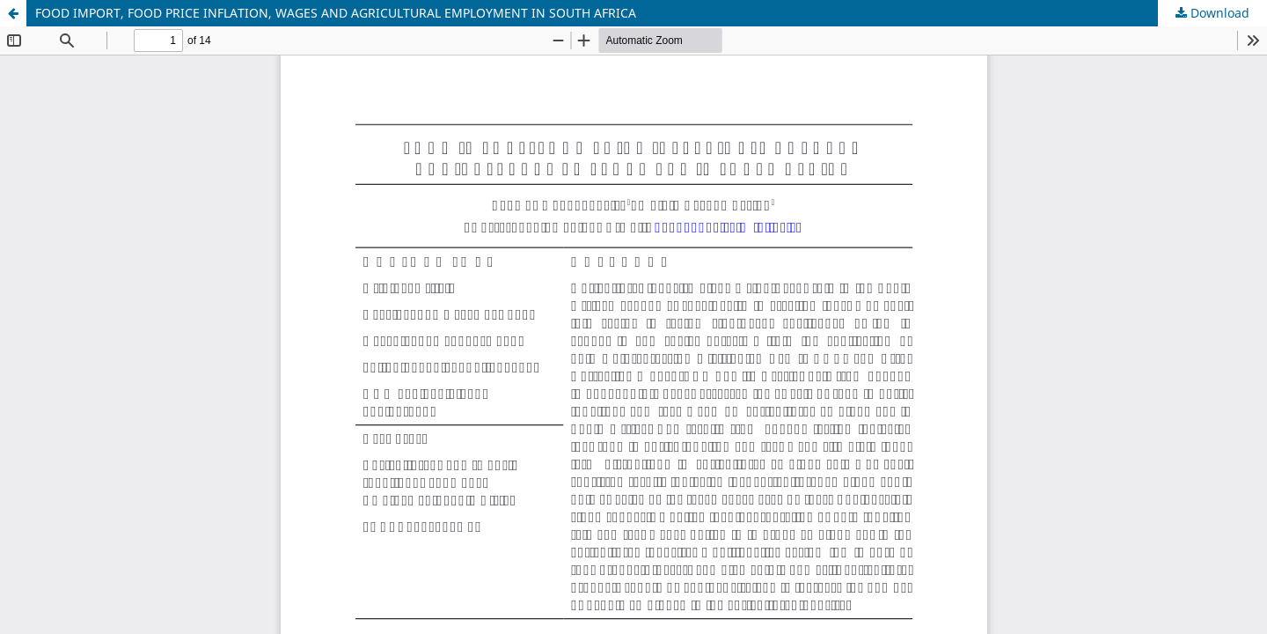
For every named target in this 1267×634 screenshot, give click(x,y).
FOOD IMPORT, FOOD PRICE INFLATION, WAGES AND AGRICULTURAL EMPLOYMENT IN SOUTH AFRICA (335, 12)
